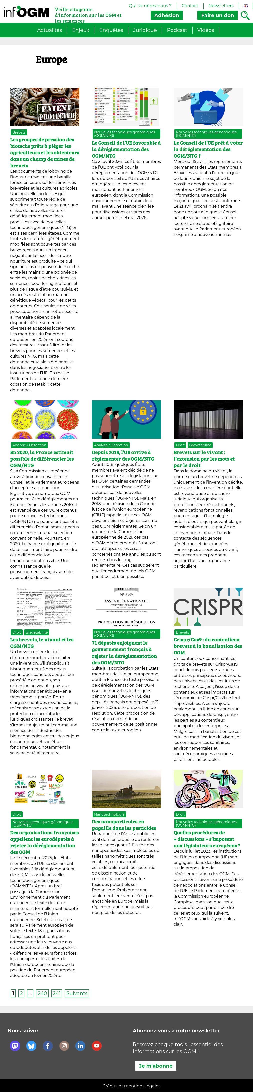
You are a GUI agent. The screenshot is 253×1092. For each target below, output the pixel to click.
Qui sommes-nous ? (150, 5)
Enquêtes (111, 30)
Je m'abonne (156, 1066)
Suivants (77, 993)
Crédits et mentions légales (132, 1085)
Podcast (177, 30)
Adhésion (166, 15)
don (217, 15)
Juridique (145, 30)
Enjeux (80, 30)
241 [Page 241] (57, 993)
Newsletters (221, 5)
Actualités (49, 30)
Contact (190, 5)
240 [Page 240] (42, 993)
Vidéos (205, 30)
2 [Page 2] (21, 993)
